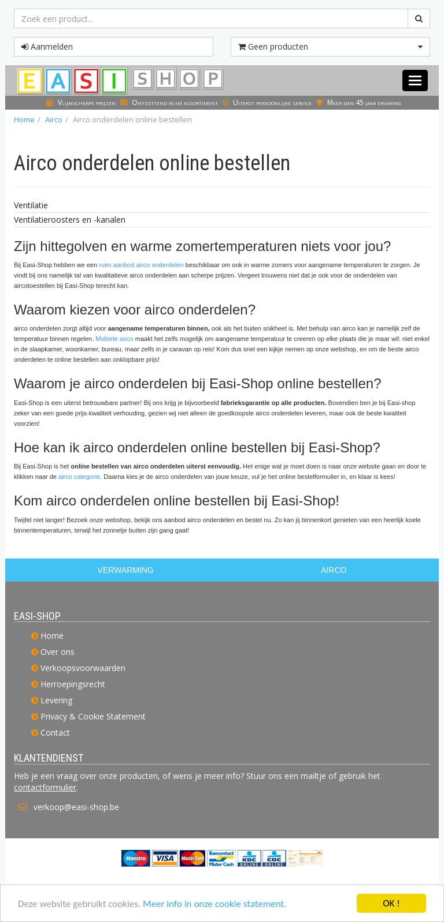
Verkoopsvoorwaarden (82, 667)
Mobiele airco (114, 338)
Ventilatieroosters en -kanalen (69, 219)
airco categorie (79, 476)
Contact (55, 732)
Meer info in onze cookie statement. (214, 907)
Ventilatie (31, 205)
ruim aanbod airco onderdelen (141, 264)
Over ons (57, 651)
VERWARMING (126, 570)
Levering (56, 700)
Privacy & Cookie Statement (93, 716)
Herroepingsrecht (72, 684)
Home (24, 119)
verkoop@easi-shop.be (76, 806)
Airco (53, 119)
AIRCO (333, 570)
